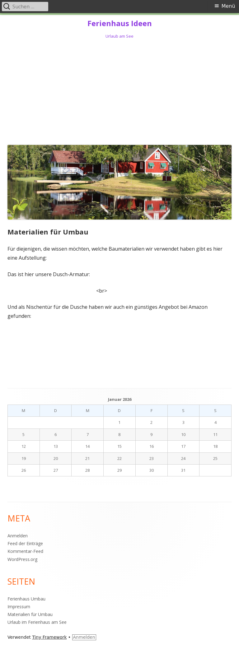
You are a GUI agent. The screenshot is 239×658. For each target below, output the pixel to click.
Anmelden (17, 536)
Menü (228, 6)
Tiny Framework (49, 637)
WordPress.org (22, 559)
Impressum (18, 606)
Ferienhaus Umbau (26, 599)
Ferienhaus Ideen (119, 23)
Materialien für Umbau (30, 614)
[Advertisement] (119, 90)
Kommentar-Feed (25, 551)
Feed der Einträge (25, 543)
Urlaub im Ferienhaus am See (37, 622)
